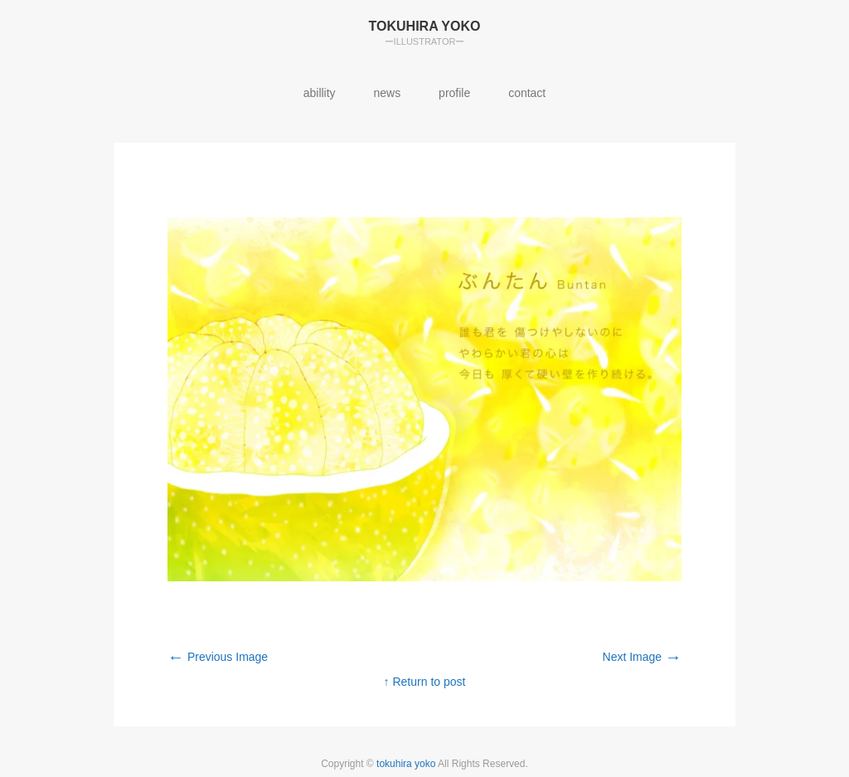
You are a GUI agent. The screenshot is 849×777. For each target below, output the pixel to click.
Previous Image (217, 656)
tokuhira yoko (407, 764)
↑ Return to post (425, 681)
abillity (319, 93)
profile (454, 93)
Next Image (642, 656)
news (387, 93)
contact (527, 93)
